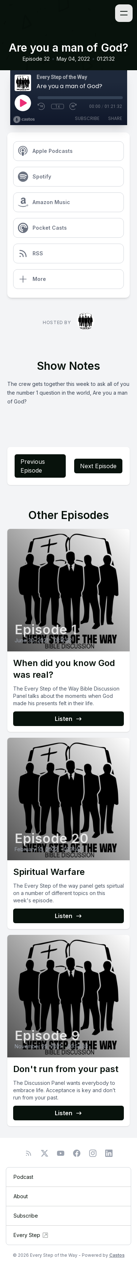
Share (115, 118)
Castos (117, 1255)
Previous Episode (32, 466)
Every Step (31, 1235)
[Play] (23, 103)
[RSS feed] (28, 1153)
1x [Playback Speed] (57, 106)
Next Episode (98, 466)
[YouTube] (60, 1153)
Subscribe (87, 118)
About (21, 1196)
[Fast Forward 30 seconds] (73, 106)
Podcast (23, 1177)
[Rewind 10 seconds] (42, 106)
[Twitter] (44, 1153)
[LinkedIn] (108, 1153)
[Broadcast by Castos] (24, 119)
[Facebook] (76, 1153)
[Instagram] (92, 1153)
